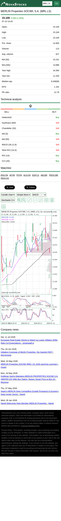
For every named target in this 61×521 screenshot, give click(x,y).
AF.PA (12, 175)
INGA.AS (5, 178)
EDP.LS (35, 175)
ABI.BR (44, 175)
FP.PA (19, 175)
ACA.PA (27, 175)
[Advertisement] (30, 489)
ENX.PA (4, 175)
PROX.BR (53, 175)
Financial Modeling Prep (30, 426)
